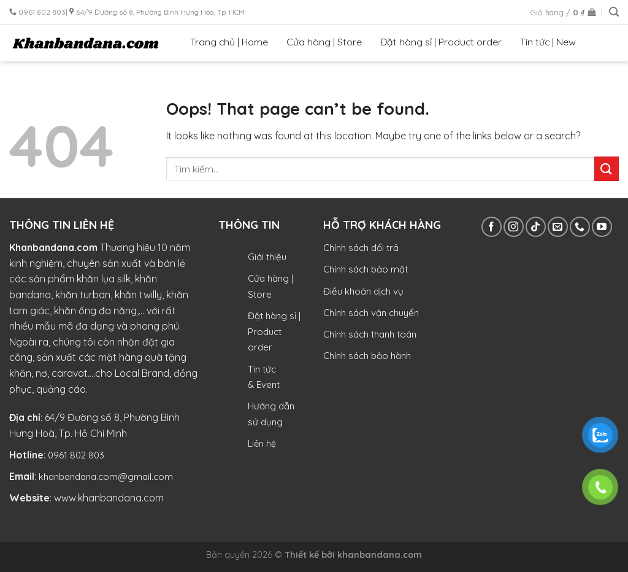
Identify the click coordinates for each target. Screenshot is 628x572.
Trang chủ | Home (229, 42)
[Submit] (606, 168)
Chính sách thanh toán (369, 334)
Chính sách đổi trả (361, 247)
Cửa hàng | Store (324, 42)
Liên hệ (262, 443)
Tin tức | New (548, 42)
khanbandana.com (379, 554)
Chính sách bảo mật (365, 269)
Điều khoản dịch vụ (363, 291)
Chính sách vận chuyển (371, 313)
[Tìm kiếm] (614, 12)
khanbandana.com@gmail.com (106, 476)
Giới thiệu (267, 257)
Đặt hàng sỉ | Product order (441, 42)
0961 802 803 (76, 455)
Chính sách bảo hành (367, 355)
